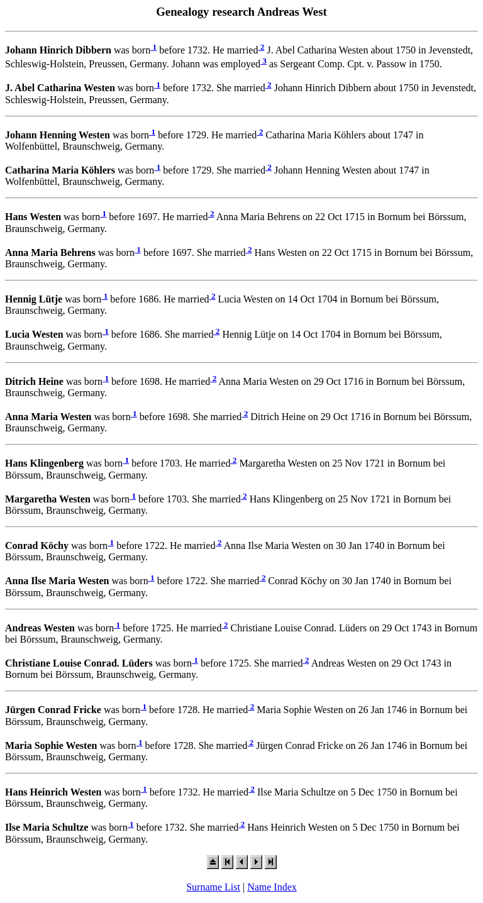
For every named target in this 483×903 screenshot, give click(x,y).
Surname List (213, 887)
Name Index (272, 887)
